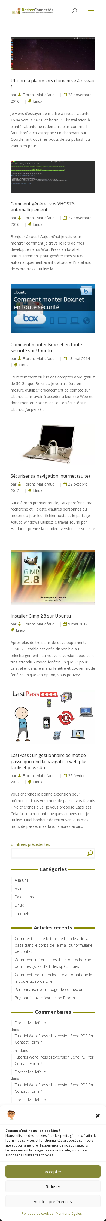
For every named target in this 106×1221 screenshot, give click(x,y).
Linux (37, 101)
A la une (22, 880)
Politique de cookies (37, 1213)
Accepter (53, 1171)
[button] (98, 1116)
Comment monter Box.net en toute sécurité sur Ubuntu (46, 347)
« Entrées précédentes (30, 844)
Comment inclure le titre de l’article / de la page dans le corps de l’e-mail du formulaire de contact (53, 945)
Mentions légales (69, 1213)
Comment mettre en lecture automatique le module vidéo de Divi (53, 978)
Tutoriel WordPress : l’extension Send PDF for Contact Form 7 (54, 1039)
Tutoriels (22, 913)
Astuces (21, 888)
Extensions (24, 896)
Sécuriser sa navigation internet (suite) (50, 476)
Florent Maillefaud (38, 94)
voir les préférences (53, 1201)
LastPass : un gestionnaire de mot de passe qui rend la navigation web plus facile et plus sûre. (49, 761)
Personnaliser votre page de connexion (49, 989)
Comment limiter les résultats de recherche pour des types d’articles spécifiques (53, 963)
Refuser (53, 1186)
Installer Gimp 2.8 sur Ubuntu (41, 616)
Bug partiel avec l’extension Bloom (45, 997)
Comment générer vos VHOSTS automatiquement (43, 207)
